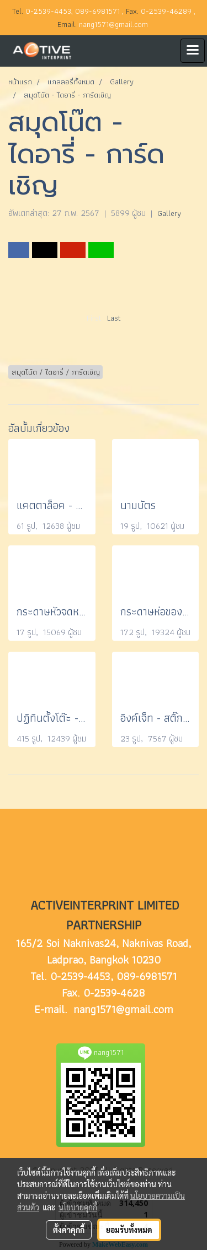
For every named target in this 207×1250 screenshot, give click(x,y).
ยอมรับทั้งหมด (129, 1230)
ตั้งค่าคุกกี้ (68, 1230)
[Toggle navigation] (193, 51)
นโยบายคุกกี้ (78, 1207)
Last (114, 318)
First (94, 318)
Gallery (169, 213)
